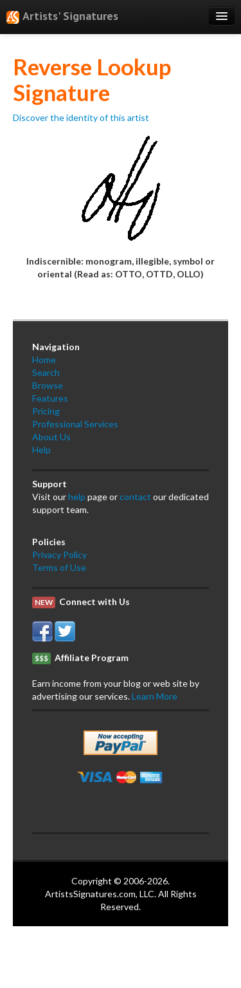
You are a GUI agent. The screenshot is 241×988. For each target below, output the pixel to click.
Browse (47, 385)
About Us (51, 436)
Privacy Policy (59, 554)
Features (50, 398)
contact (135, 496)
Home (44, 359)
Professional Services (75, 423)
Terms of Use (59, 567)
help (76, 496)
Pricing (46, 410)
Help (41, 449)
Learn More (154, 696)
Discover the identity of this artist (81, 117)
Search (46, 372)
